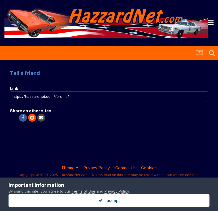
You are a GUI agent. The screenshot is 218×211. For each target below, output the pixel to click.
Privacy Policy (96, 167)
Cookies (149, 167)
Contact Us (125, 167)
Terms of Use (83, 191)
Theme (69, 167)
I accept (109, 200)
